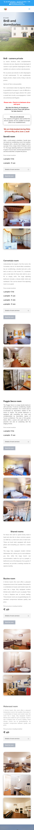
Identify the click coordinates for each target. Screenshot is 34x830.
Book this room (9, 176)
